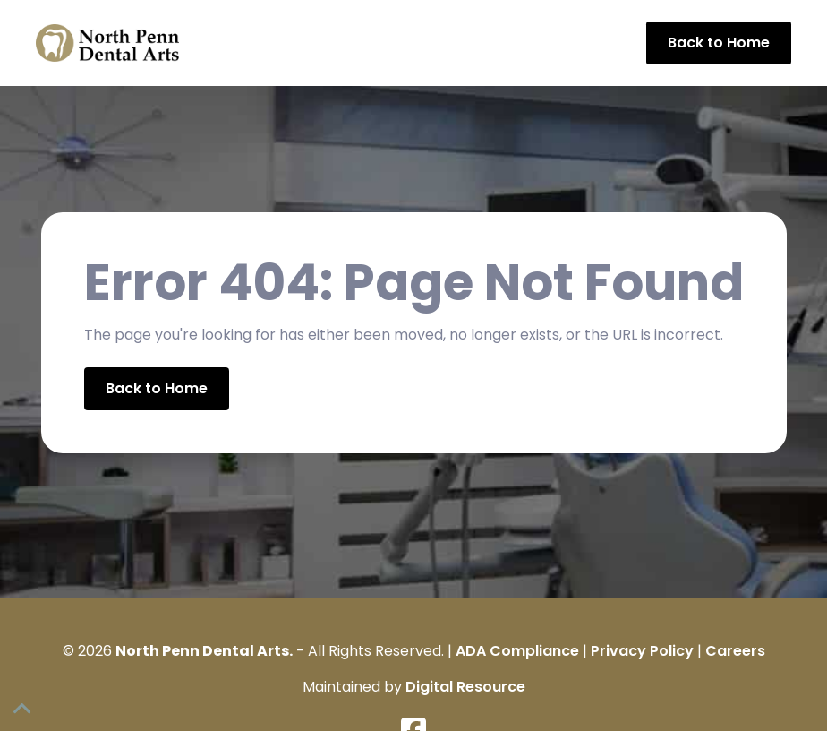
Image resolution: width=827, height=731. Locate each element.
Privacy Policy (642, 651)
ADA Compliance (517, 651)
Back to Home (719, 42)
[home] (107, 43)
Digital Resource (465, 686)
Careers (735, 651)
